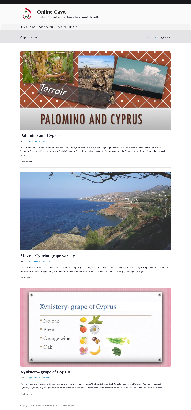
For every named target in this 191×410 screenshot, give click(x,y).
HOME (23, 27)
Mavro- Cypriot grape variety (47, 255)
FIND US (73, 27)
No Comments (44, 141)
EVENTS (62, 27)
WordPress (70, 406)
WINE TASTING (46, 27)
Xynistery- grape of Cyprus (45, 372)
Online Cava (51, 12)
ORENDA (59, 406)
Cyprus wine (33, 141)
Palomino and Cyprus (40, 135)
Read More (26, 161)
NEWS (33, 27)
